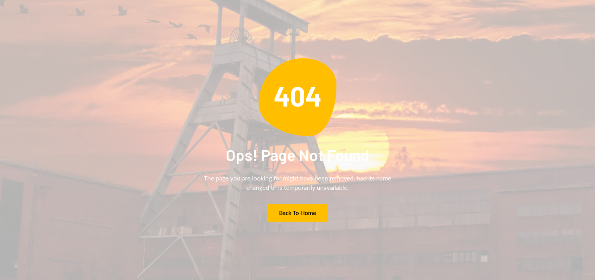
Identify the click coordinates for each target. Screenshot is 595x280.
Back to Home (297, 212)
